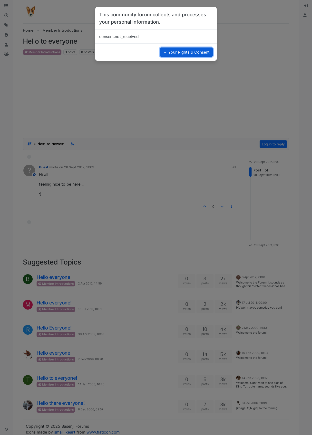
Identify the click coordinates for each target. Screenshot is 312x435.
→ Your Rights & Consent (186, 52)
